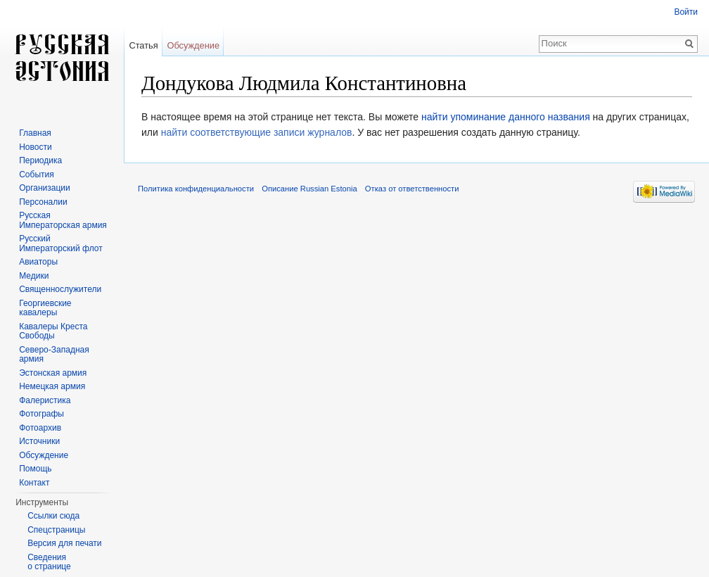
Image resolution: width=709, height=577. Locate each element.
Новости (35, 147)
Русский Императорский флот (60, 243)
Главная (35, 133)
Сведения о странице (49, 562)
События (36, 174)
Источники (39, 441)
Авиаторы (38, 262)
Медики (34, 276)
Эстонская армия (53, 373)
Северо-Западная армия (54, 354)
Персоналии (43, 202)
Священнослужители (60, 289)
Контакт (34, 483)
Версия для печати (64, 543)
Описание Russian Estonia (309, 188)
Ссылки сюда (53, 516)
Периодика (40, 160)
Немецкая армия (52, 386)
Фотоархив (40, 428)
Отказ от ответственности (412, 188)
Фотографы (41, 414)
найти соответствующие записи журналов (256, 132)
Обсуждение (193, 45)
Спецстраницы (56, 530)
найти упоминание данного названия (505, 116)
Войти (686, 12)
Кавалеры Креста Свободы (53, 331)
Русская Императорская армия (63, 220)
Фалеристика (44, 400)
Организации (44, 188)
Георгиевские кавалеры (45, 308)
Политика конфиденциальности (196, 188)
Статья (143, 45)
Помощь (35, 469)
